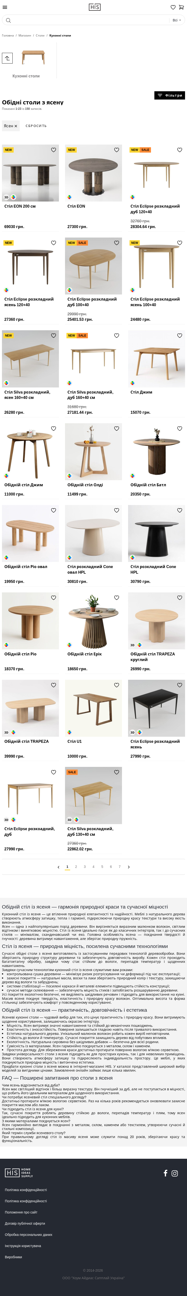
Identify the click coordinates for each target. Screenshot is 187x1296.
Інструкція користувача (23, 1246)
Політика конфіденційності (26, 1190)
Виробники (13, 1257)
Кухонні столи (26, 60)
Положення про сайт (21, 1212)
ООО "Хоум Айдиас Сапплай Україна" (93, 1278)
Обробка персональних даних (28, 1235)
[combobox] (176, 20)
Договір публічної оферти (25, 1223)
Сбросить (36, 125)
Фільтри (169, 95)
